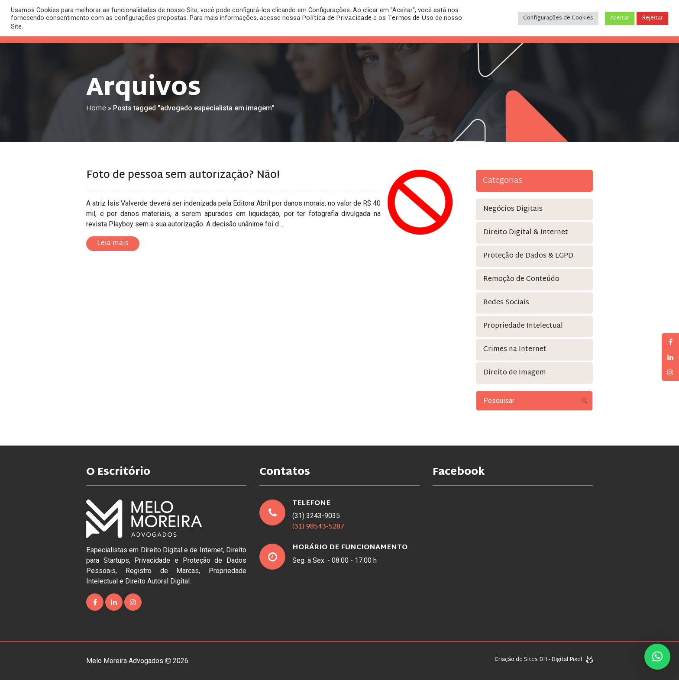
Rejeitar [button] (652, 18)
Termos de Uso (410, 18)
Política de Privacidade (337, 18)
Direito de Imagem (514, 373)
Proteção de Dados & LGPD (528, 256)
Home (96, 109)
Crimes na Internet (514, 349)
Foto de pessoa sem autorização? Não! (183, 175)
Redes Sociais (506, 302)
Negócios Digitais (513, 209)
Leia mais (113, 243)
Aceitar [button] (619, 18)
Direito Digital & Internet (525, 232)
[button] (657, 657)
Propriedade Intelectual (523, 326)
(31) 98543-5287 (318, 527)
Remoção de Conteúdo (521, 279)
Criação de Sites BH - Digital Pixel (538, 660)
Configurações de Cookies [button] (558, 18)
